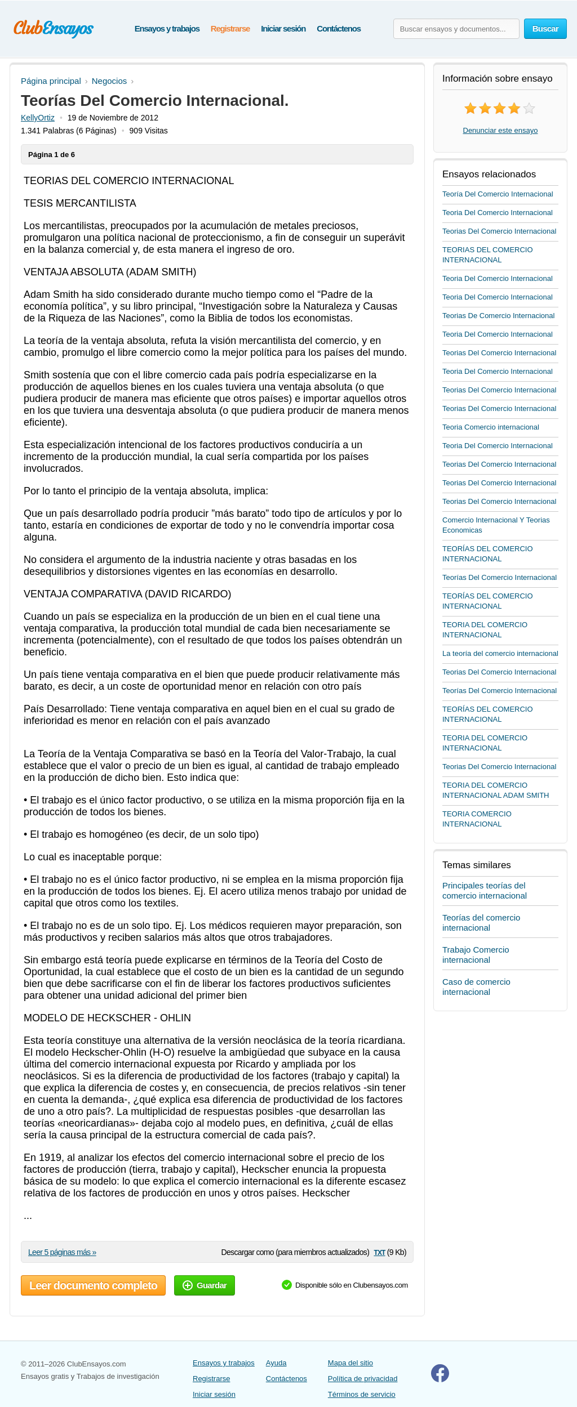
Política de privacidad (363, 1378)
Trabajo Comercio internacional (475, 954)
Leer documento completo (93, 1285)
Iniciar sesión (283, 28)
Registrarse (230, 28)
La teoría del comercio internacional (500, 653)
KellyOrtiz (38, 117)
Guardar (205, 1285)
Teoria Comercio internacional (490, 427)
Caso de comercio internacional (476, 987)
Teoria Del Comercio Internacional (497, 212)
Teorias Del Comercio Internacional (499, 231)
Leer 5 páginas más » (62, 1252)
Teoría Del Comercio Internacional (497, 194)
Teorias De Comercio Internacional (498, 315)
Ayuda (276, 1363)
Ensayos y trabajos (167, 28)
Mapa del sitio (350, 1363)
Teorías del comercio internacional (481, 922)
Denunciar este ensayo (500, 130)
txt (379, 1252)
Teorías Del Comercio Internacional (499, 577)
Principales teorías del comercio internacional (484, 890)
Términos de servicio (362, 1394)
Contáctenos (339, 28)
